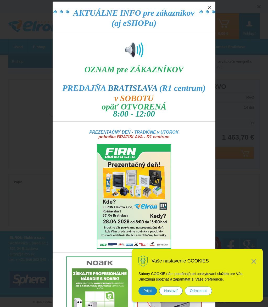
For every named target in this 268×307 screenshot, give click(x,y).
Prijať (147, 291)
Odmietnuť (198, 291)
